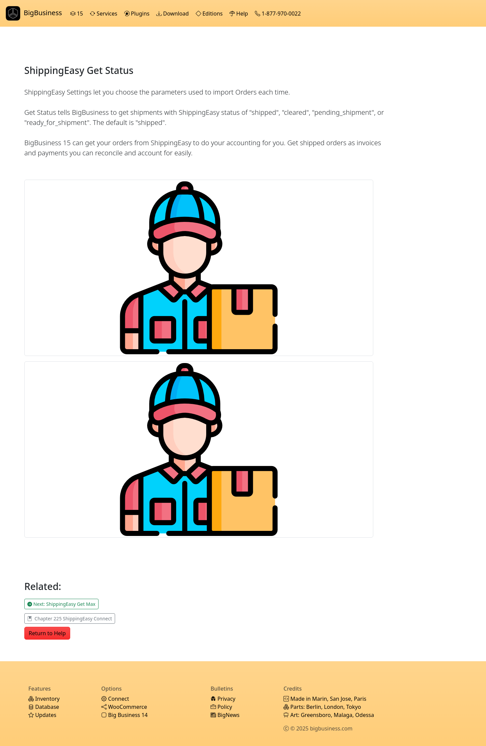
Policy (221, 707)
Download (173, 13)
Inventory (44, 698)
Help (239, 13)
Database (43, 707)
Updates (42, 715)
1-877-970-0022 (278, 13)
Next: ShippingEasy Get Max (61, 604)
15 (77, 13)
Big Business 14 (124, 715)
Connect (115, 698)
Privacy (223, 698)
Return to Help (47, 633)
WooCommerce (124, 707)
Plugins (137, 13)
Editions (210, 13)
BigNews (225, 715)
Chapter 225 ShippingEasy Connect (69, 618)
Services (104, 13)
